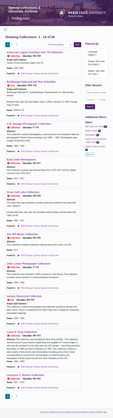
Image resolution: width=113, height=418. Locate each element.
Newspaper (90, 135)
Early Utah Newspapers (21, 159)
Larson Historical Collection (24, 296)
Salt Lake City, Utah (94, 126)
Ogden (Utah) (91, 130)
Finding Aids (20, 18)
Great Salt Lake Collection (23, 192)
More (89, 154)
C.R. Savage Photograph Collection (29, 123)
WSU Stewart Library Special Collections (39, 73)
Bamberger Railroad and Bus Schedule (31, 81)
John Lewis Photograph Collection (28, 263)
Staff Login (102, 412)
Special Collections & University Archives (24, 9)
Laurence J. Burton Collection (25, 375)
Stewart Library (88, 412)
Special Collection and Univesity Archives (60, 412)
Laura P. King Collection (22, 331)
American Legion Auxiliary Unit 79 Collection (35, 52)
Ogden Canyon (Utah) (95, 146)
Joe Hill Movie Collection (22, 234)
